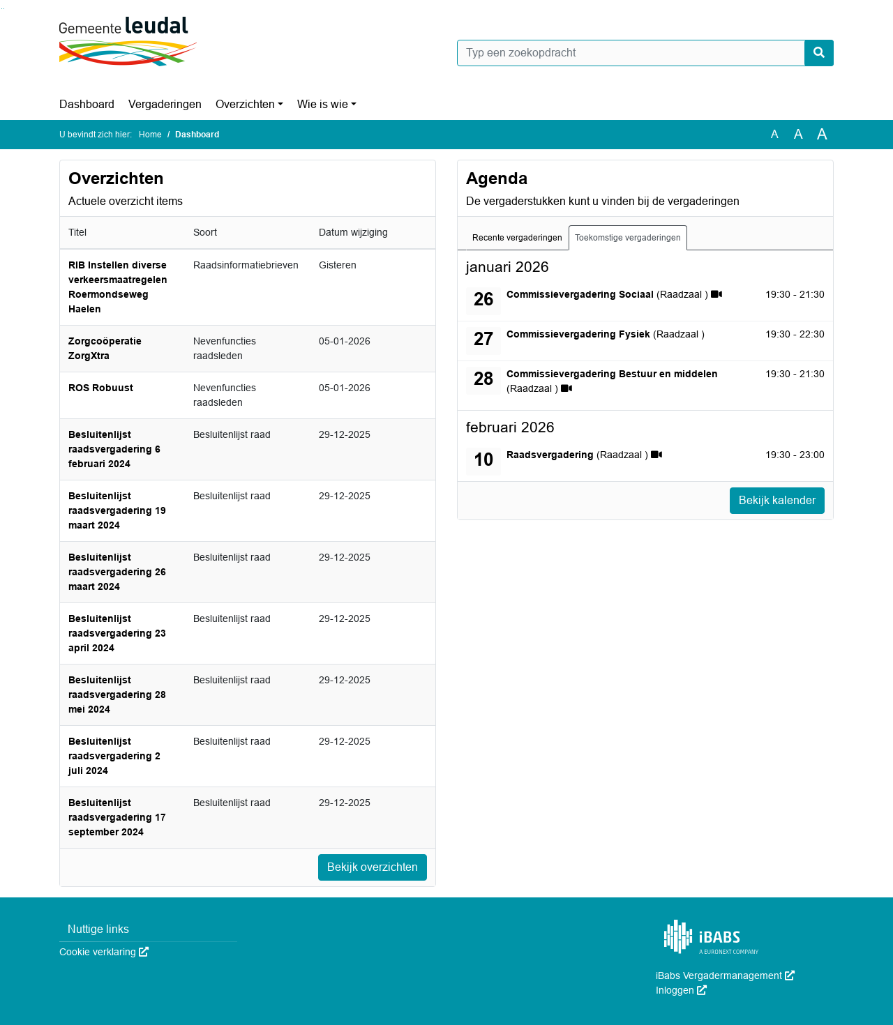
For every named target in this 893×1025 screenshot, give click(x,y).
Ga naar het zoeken (1, 8)
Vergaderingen (165, 104)
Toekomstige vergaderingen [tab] (628, 238)
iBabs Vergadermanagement (725, 975)
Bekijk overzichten (372, 867)
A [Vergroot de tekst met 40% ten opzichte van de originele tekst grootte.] (822, 134)
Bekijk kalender (777, 500)
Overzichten (245, 104)
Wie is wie (322, 104)
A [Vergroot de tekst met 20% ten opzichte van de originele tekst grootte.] (798, 134)
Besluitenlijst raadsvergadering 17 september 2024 (117, 817)
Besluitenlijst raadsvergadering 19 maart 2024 (117, 510)
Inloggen (681, 990)
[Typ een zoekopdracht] (645, 53)
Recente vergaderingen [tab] (517, 238)
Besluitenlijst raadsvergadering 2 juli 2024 (114, 756)
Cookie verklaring (104, 951)
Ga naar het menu (3, 8)
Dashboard (86, 104)
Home (150, 134)
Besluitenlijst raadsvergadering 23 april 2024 (117, 633)
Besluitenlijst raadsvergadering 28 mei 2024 (117, 694)
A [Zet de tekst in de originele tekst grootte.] (775, 134)
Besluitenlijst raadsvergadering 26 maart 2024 (117, 572)
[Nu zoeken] (819, 53)
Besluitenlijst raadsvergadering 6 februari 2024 (114, 449)
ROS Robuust (100, 387)
